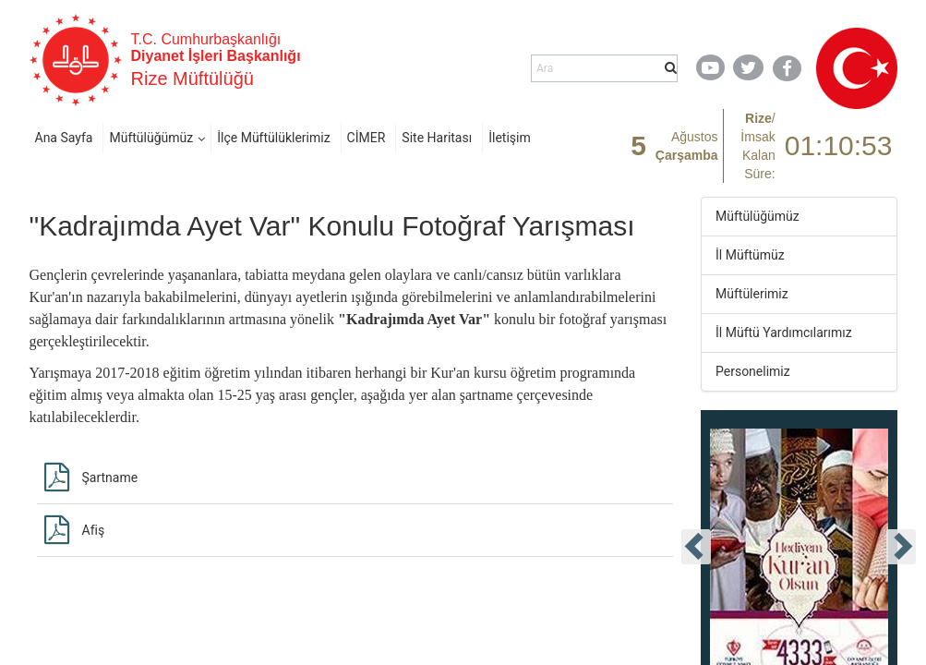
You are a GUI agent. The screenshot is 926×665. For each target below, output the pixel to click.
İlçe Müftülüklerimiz (273, 137)
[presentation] (696, 546)
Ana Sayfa (64, 137)
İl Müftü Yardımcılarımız (784, 332)
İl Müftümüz (750, 255)
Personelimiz (753, 371)
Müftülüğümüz (151, 137)
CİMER (366, 137)
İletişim (509, 137)
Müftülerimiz (752, 293)
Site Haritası (437, 137)
